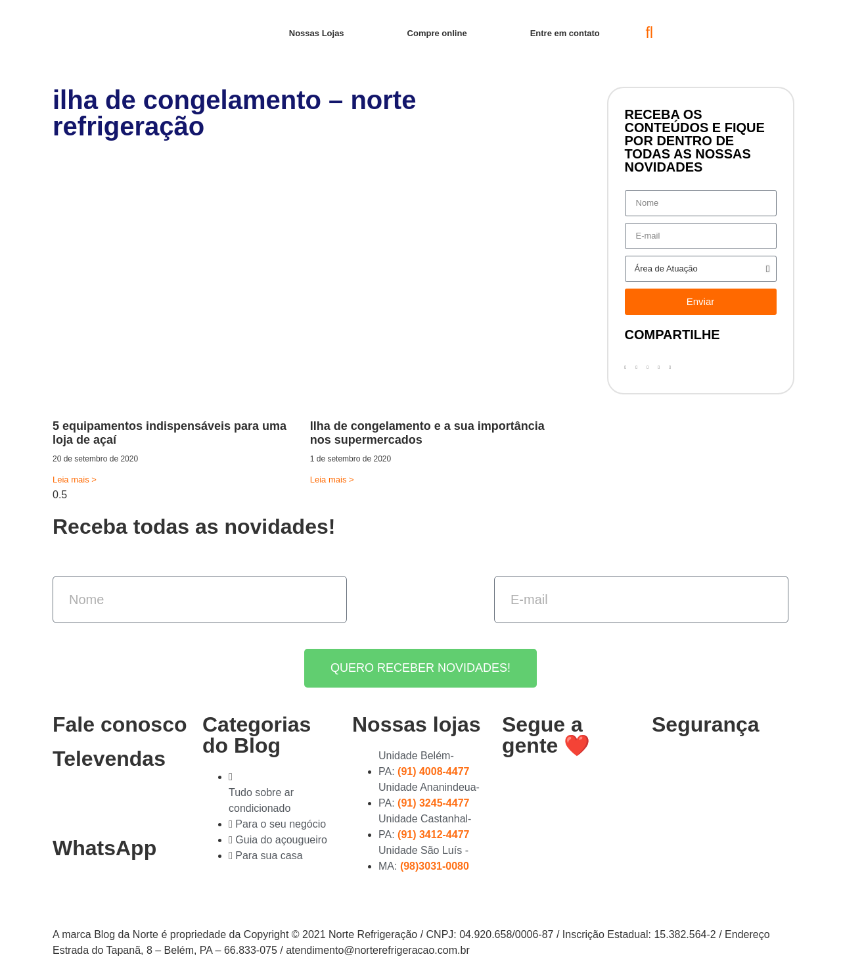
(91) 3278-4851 (101, 803)
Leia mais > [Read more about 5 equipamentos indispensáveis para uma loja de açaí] (75, 479)
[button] (649, 33)
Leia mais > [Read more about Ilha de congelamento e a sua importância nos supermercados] (332, 479)
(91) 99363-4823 (107, 892)
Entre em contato (565, 33)
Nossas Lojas (316, 33)
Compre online (437, 33)
